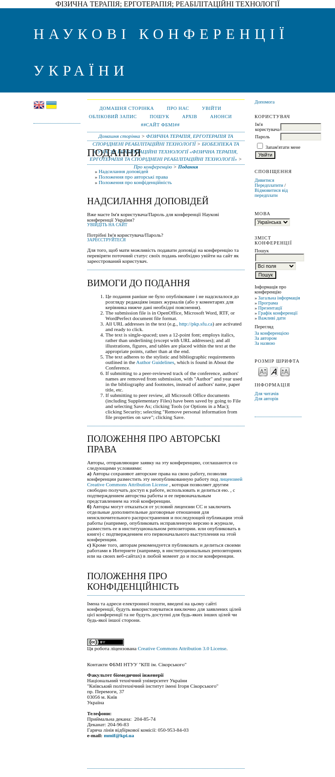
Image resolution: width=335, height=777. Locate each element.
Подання (188, 166)
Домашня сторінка (126, 108)
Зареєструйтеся (106, 240)
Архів (189, 116)
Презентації (270, 307)
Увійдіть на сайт (107, 225)
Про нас (178, 108)
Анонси (221, 116)
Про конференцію (153, 166)
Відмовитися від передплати (271, 193)
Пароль (262, 136)
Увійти (211, 108)
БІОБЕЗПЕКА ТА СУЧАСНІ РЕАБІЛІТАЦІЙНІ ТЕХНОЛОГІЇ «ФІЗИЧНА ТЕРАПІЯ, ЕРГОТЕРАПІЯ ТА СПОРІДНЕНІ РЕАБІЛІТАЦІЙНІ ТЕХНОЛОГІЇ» (165, 151)
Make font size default (274, 371)
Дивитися (264, 180)
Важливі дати (272, 318)
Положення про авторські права (133, 176)
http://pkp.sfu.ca (195, 323)
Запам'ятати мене (282, 147)
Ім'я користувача (267, 127)
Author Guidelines (155, 362)
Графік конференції (278, 312)
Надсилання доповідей (123, 171)
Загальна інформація (279, 297)
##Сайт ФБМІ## (160, 124)
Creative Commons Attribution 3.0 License (182, 648)
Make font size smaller (263, 371)
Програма (268, 302)
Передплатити (269, 185)
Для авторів (267, 398)
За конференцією (272, 333)
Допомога (265, 101)
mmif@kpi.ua (119, 735)
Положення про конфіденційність (135, 182)
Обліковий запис (113, 116)
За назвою (265, 343)
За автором (266, 338)
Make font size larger (285, 371)
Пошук (159, 116)
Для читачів (267, 393)
